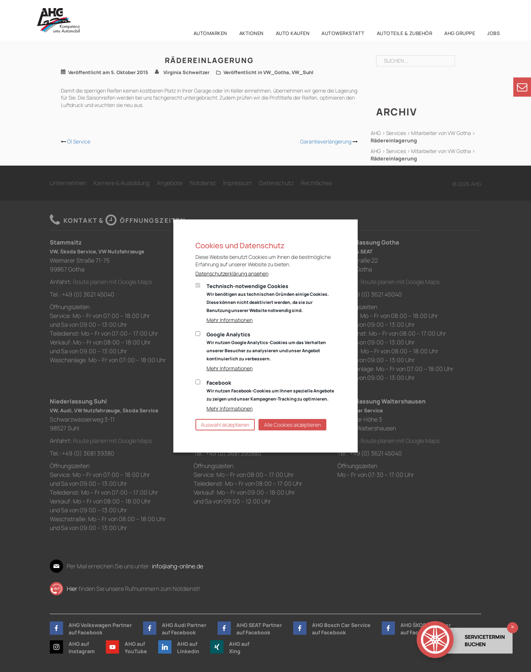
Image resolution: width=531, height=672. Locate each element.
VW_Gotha (276, 72)
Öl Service (78, 141)
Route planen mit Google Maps (112, 282)
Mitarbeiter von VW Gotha (441, 132)
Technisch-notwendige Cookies (267, 298)
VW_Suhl (302, 72)
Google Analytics (266, 346)
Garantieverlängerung (325, 141)
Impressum (237, 183)
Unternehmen (68, 183)
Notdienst (203, 183)
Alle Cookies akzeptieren (292, 424)
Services (396, 132)
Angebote (170, 183)
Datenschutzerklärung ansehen (231, 273)
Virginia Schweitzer (186, 72)
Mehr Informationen (229, 319)
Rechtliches (316, 183)
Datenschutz (276, 183)
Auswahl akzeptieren (225, 424)
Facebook (270, 390)
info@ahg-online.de (177, 566)
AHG (376, 132)
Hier (72, 589)
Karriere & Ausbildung (121, 183)
